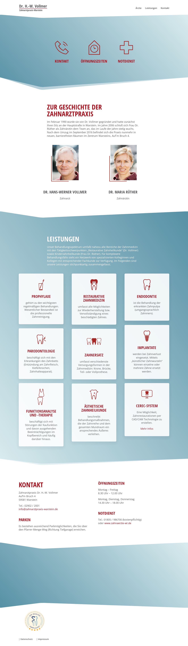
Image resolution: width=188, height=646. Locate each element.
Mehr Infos (146, 428)
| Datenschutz (26, 639)
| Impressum (42, 639)
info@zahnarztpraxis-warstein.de (38, 509)
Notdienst (126, 57)
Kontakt (165, 8)
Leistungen (151, 8)
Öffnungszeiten (94, 58)
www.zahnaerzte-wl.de (117, 523)
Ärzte (138, 8)
